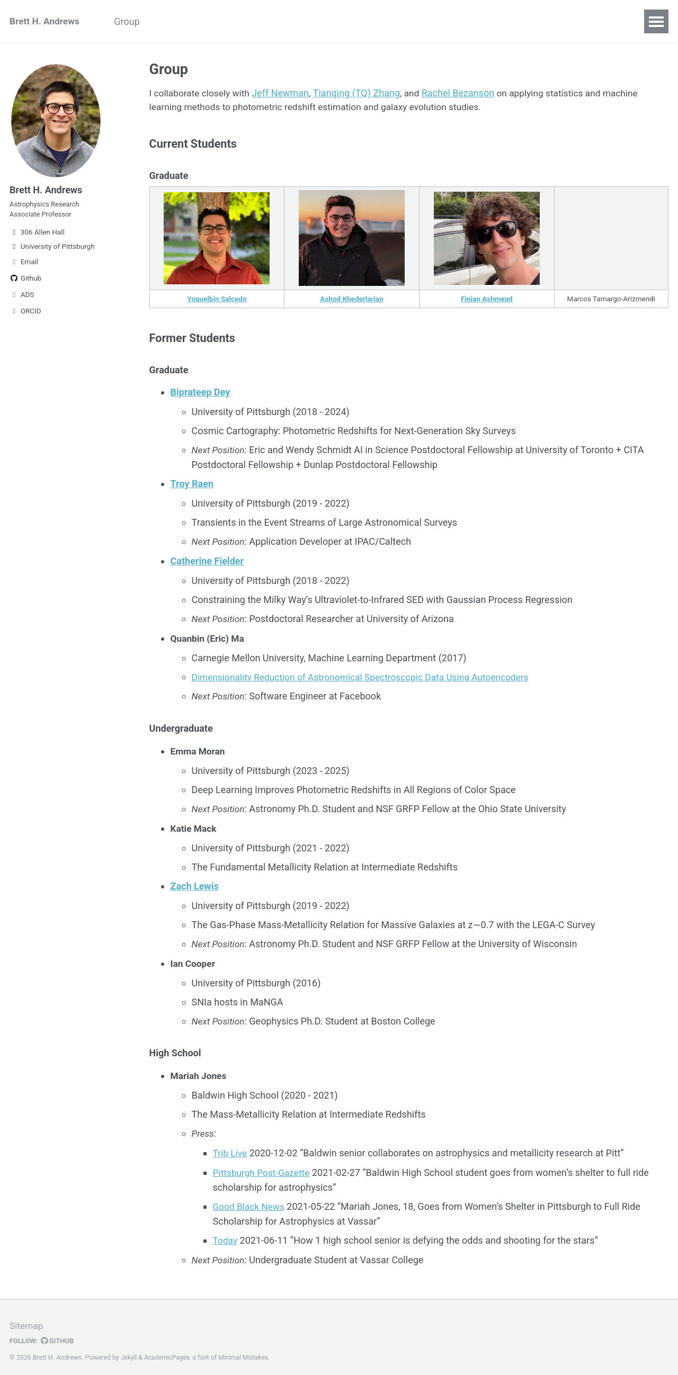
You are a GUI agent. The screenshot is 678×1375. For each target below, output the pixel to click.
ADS (22, 299)
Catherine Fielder (207, 563)
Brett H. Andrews (46, 21)
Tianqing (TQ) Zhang (360, 94)
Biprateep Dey (200, 396)
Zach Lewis (195, 884)
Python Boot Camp (205, 21)
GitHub (59, 1334)
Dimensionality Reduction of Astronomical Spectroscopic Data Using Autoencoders (367, 677)
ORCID (25, 316)
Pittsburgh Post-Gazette (263, 1167)
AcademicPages (168, 1350)
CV (424, 21)
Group (133, 21)
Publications (290, 21)
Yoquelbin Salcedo (216, 302)
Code (388, 21)
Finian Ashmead (487, 302)
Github (25, 283)
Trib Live (230, 1148)
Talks (346, 21)
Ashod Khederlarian (352, 302)
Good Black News (250, 1201)
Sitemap (27, 1319)
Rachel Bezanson (463, 94)
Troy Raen (192, 486)
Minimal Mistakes (246, 1350)
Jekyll (129, 1350)
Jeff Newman (284, 94)
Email (24, 267)
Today (225, 1234)
